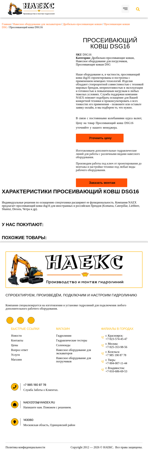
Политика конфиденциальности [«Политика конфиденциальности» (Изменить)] (25, 447)
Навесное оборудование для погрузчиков (101, 61)
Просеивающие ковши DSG (93, 64)
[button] (125, 9)
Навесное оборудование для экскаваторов (37, 24)
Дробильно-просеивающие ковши (82, 24)
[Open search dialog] (138, 9)
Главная (6, 24)
